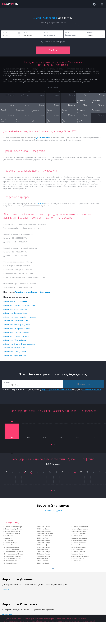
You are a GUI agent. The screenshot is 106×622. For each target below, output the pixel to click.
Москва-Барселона (79, 531)
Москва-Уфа (43, 545)
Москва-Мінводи (11, 543)
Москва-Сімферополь (12, 531)
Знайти (53, 50)
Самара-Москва (44, 556)
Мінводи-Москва (11, 545)
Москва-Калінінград (80, 533)
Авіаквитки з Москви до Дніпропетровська (20, 317)
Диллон (5, 589)
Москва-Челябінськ (79, 543)
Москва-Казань (44, 547)
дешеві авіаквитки (43, 138)
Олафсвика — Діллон (53, 510)
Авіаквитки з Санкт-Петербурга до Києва (19, 305)
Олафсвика (39, 203)
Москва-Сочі (9, 538)
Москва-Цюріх (78, 549)
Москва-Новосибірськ (80, 527)
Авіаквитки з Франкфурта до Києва (17, 325)
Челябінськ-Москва (79, 547)
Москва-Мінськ (44, 558)
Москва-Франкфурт (46, 533)
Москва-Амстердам (80, 538)
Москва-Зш (77, 561)
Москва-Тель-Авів (45, 536)
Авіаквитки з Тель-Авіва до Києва (16, 336)
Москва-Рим (43, 549)
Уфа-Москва (43, 561)
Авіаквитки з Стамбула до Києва (16, 332)
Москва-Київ (9, 540)
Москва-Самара (44, 552)
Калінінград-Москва (80, 540)
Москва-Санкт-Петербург (13, 527)
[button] (51, 445)
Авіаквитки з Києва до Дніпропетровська (19, 344)
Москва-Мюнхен (11, 563)
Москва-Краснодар (12, 547)
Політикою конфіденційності (91, 390)
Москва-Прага (78, 536)
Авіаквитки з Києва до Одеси (14, 352)
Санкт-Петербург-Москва (13, 529)
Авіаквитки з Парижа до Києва (15, 313)
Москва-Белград (78, 558)
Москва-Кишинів (45, 531)
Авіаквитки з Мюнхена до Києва (15, 321)
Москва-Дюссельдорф (81, 556)
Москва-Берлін (44, 563)
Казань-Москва (44, 554)
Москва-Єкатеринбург (13, 556)
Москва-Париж (44, 527)
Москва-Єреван (44, 529)
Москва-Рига (43, 538)
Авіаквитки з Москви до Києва (15, 301)
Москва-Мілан (78, 545)
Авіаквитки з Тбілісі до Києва (14, 340)
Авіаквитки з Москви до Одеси (15, 309)
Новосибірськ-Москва (80, 529)
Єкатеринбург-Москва (13, 558)
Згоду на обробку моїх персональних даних (56, 390)
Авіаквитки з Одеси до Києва (14, 355)
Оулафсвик (7, 614)
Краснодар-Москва (12, 549)
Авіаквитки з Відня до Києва (14, 348)
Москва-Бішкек (78, 554)
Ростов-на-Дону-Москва (14, 554)
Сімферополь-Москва (12, 533)
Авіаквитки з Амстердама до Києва (17, 328)
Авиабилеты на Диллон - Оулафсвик (32, 292)
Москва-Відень (44, 540)
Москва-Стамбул (11, 561)
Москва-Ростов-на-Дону (14, 552)
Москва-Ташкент (79, 552)
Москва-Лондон (44, 543)
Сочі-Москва (9, 536)
